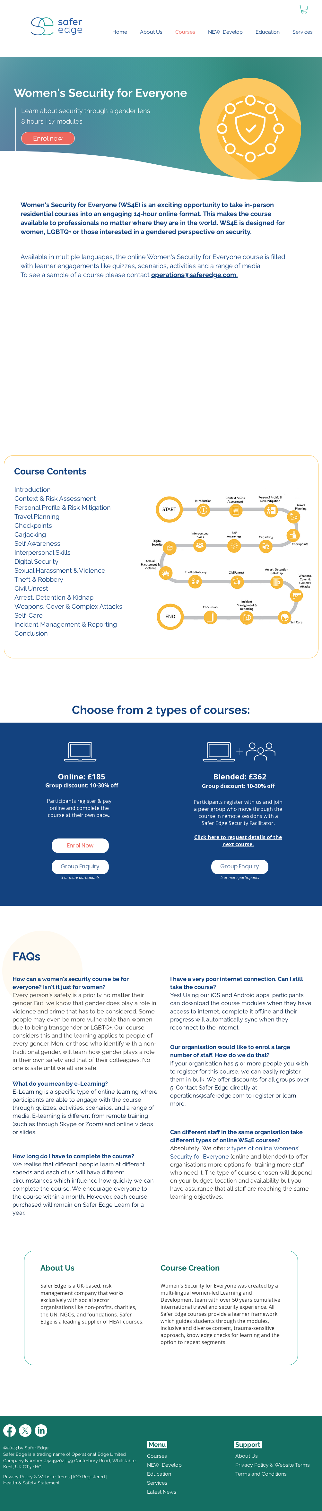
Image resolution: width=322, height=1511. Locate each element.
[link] (304, 9)
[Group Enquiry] (80, 867)
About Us (246, 1456)
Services (157, 1483)
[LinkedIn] (41, 1430)
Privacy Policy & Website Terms (36, 1476)
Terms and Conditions (250, 1474)
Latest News (161, 1492)
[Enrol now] (48, 138)
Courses (157, 1456)
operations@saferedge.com (207, 1095)
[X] (25, 1430)
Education (159, 1474)
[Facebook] (9, 1430)
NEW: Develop (164, 1465)
